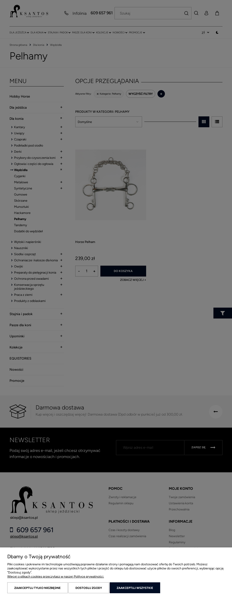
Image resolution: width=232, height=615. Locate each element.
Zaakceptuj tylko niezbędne (37, 588)
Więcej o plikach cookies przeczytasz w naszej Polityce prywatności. (55, 576)
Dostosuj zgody (88, 588)
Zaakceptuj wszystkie (135, 588)
